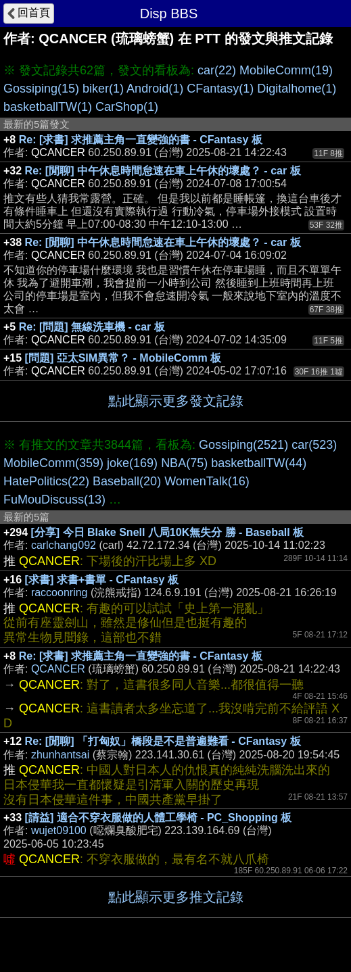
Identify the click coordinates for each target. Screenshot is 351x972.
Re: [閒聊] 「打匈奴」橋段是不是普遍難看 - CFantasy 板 (163, 741)
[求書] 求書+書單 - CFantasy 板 (102, 579)
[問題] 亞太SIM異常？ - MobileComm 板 (123, 358)
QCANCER (58, 669)
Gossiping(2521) (243, 445)
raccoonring (59, 592)
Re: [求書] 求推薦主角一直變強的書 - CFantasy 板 (140, 139)
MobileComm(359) (53, 463)
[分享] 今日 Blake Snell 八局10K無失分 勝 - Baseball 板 (167, 532)
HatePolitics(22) (46, 481)
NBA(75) (184, 463)
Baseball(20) (127, 481)
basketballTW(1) (47, 107)
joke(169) (132, 463)
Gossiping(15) (41, 88)
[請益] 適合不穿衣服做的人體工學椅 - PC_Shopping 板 (158, 817)
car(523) (314, 445)
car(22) (216, 70)
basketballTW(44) (258, 463)
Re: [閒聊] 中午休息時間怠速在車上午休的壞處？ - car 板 (163, 170)
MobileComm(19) (286, 70)
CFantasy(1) (220, 88)
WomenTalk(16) (207, 481)
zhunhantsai (60, 754)
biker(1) (103, 88)
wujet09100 (59, 830)
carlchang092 (63, 545)
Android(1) (154, 88)
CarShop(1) (126, 107)
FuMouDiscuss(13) (54, 499)
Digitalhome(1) (296, 88)
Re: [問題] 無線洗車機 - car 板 (92, 327)
